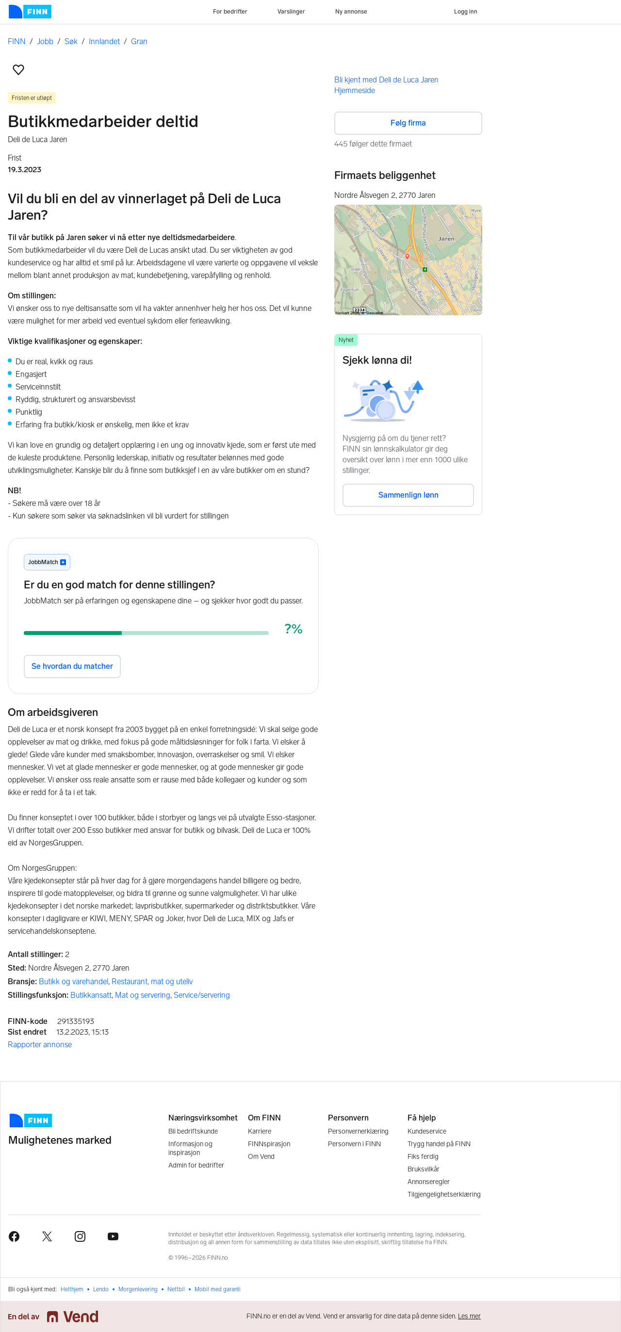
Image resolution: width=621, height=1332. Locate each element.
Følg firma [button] (408, 123)
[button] (18, 70)
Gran (139, 41)
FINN (17, 41)
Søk (71, 41)
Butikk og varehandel (73, 981)
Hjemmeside (354, 90)
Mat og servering (142, 995)
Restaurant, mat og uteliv (152, 981)
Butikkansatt (91, 995)
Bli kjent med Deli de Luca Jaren (386, 79)
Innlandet (104, 41)
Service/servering (202, 995)
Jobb (45, 41)
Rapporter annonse (40, 1044)
